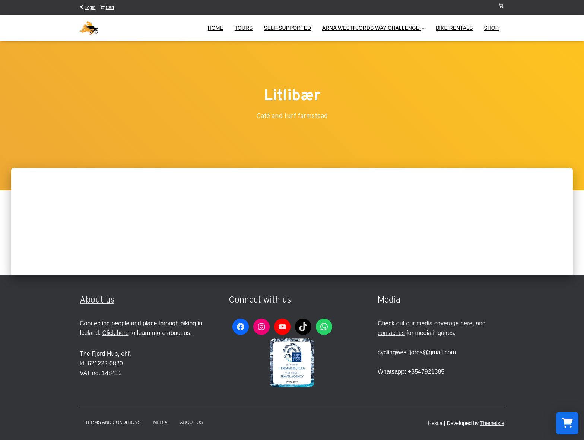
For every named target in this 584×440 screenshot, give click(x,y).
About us (97, 300)
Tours (244, 28)
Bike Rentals (454, 28)
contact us (391, 333)
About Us (191, 422)
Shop (491, 28)
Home (215, 28)
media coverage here (444, 323)
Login (87, 7)
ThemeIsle (492, 423)
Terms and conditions (113, 422)
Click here (115, 333)
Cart (107, 7)
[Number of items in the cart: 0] (501, 5)
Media (160, 422)
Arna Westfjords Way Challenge (373, 28)
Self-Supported (287, 28)
